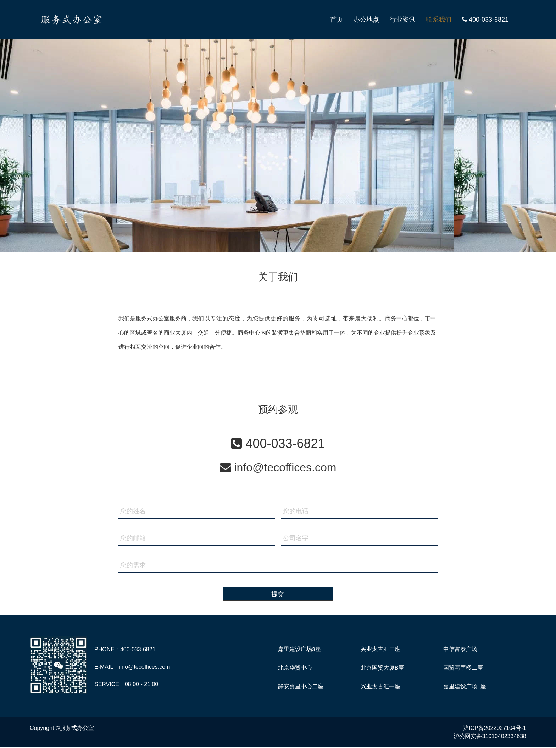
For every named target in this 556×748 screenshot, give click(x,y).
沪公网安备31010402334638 (490, 737)
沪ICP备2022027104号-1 (494, 729)
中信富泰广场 (460, 649)
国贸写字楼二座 (463, 668)
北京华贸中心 (295, 668)
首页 (336, 19)
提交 (278, 594)
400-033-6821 (485, 19)
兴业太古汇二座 (380, 649)
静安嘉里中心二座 (300, 687)
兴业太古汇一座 (380, 687)
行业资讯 (402, 19)
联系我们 (438, 19)
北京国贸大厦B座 (382, 668)
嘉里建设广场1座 (464, 687)
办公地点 (366, 19)
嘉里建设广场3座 (299, 649)
